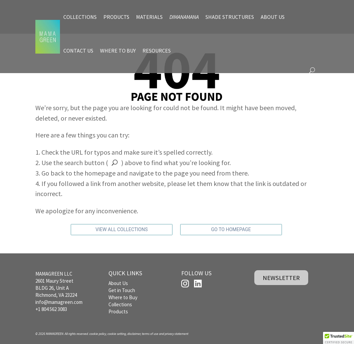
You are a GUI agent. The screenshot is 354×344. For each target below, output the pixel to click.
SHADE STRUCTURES (229, 16)
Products (118, 311)
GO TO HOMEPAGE (231, 229)
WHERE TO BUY (118, 50)
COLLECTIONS (80, 16)
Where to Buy (122, 297)
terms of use (150, 334)
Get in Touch (121, 290)
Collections (120, 304)
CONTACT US (78, 50)
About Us (118, 283)
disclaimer (133, 334)
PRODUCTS (116, 16)
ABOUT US (273, 16)
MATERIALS (149, 16)
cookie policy (97, 334)
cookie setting (116, 334)
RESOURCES (156, 50)
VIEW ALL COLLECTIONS (122, 229)
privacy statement (176, 334)
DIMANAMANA (184, 16)
